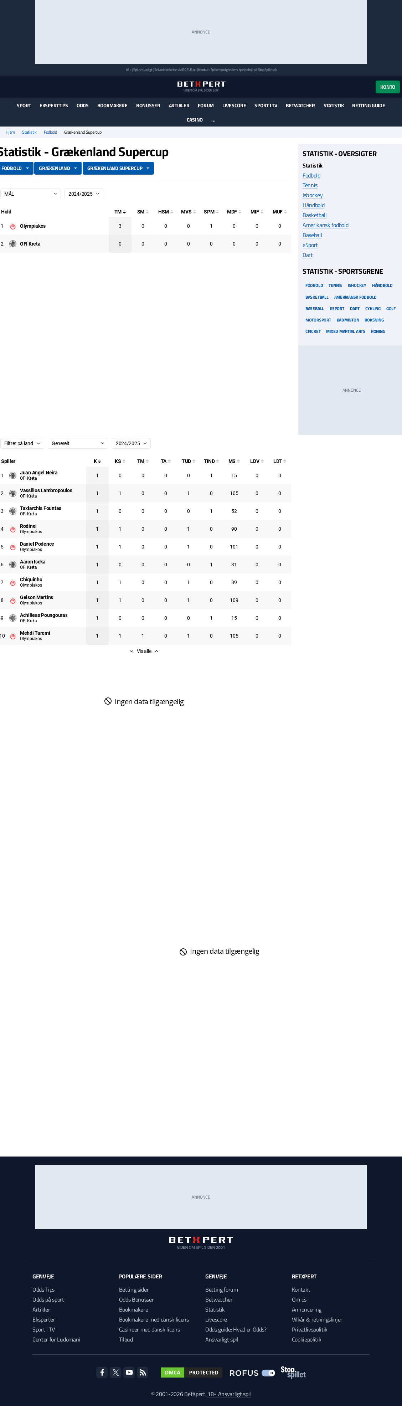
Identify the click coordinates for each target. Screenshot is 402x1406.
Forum (206, 105)
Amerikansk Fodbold (355, 297)
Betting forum (221, 1289)
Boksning (374, 319)
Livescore (234, 105)
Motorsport (318, 319)
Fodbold (50, 132)
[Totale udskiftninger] (188, 461)
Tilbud (126, 1339)
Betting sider (134, 1289)
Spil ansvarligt (143, 69)
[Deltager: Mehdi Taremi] (35, 633)
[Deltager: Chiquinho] (31, 579)
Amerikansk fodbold (325, 225)
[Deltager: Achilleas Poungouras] (43, 615)
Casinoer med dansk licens (149, 1329)
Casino (195, 119)
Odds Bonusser (136, 1299)
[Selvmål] (143, 211)
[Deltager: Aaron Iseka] (33, 562)
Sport (24, 105)
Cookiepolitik (306, 1339)
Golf (391, 308)
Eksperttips (54, 105)
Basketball (315, 215)
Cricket (312, 331)
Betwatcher (300, 105)
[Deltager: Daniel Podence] (37, 544)
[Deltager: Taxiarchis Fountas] (40, 508)
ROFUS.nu (189, 69)
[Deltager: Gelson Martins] (36, 597)
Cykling (373, 308)
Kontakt (301, 1289)
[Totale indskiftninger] (211, 461)
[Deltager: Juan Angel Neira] (39, 472)
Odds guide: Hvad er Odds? (236, 1329)
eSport (310, 245)
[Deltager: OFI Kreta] (30, 244)
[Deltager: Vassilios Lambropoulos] (46, 490)
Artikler (179, 105)
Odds (83, 105)
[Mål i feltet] (257, 211)
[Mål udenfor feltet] (279, 211)
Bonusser (148, 105)
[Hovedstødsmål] (165, 211)
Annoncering (306, 1309)
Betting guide (368, 105)
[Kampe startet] (120, 461)
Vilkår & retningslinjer (317, 1319)
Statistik (334, 105)
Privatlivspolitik (310, 1329)
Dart (308, 255)
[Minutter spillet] (234, 461)
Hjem (10, 132)
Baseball (312, 235)
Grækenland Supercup (115, 168)
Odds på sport (48, 1299)
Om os (299, 1299)
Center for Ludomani (56, 1339)
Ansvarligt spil (221, 1339)
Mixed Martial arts (345, 331)
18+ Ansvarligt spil (229, 1394)
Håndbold (313, 205)
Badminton (348, 319)
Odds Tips (43, 1289)
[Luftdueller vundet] (257, 461)
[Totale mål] (120, 211)
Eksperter (43, 1319)
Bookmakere (112, 105)
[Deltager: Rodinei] (28, 526)
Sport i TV (265, 105)
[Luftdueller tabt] (279, 461)
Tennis (310, 185)
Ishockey (313, 195)
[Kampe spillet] (97, 461)
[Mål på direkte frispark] (234, 211)
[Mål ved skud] (188, 211)
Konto (387, 87)
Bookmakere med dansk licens (154, 1319)
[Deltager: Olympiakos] (33, 226)
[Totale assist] (165, 461)
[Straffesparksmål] (211, 211)
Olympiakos (31, 531)
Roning (378, 331)
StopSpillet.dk (267, 69)
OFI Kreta (28, 478)
